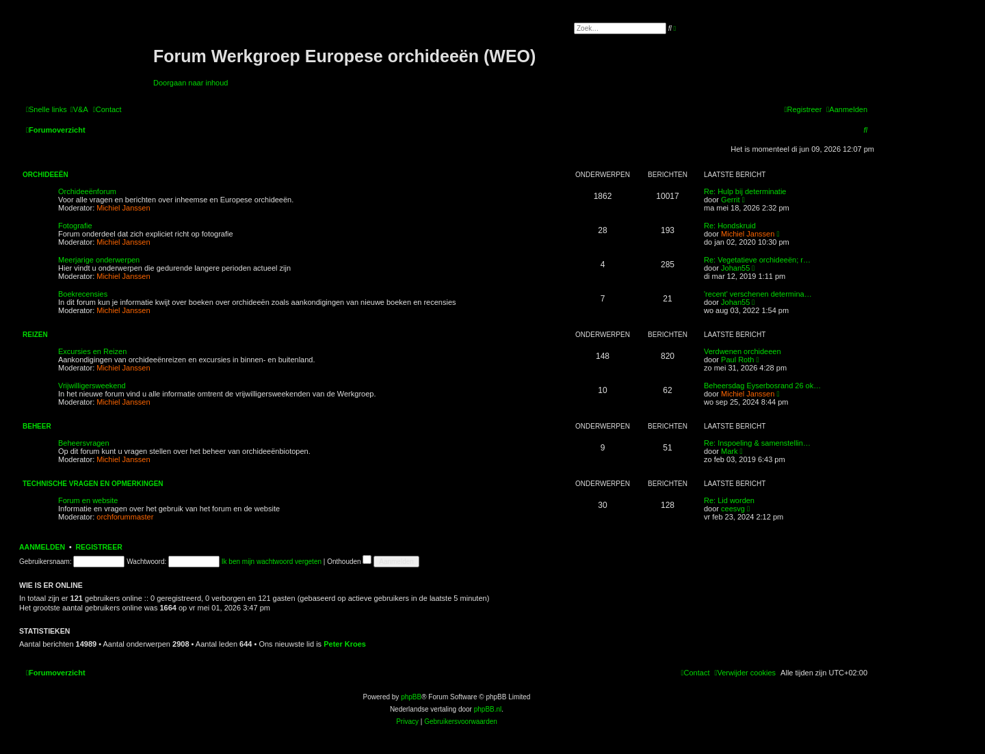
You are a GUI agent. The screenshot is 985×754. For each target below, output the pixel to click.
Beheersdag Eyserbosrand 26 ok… (762, 385)
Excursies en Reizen (92, 351)
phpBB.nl (488, 709)
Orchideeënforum (87, 191)
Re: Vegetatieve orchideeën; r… (757, 260)
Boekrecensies (82, 294)
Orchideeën (45, 174)
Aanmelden (42, 547)
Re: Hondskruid (730, 225)
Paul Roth (737, 359)
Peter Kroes (345, 644)
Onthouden (349, 561)
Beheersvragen (83, 443)
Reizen (35, 334)
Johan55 (735, 268)
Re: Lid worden (729, 500)
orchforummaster (124, 517)
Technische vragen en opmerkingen (93, 483)
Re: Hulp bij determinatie (745, 191)
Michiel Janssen (123, 208)
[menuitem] (79, 109)
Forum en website (88, 500)
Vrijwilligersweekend (92, 385)
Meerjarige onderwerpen (99, 260)
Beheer (37, 426)
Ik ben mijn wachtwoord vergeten (271, 561)
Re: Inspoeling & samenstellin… (757, 443)
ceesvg (733, 508)
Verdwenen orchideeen (742, 351)
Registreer (98, 547)
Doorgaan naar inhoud (190, 83)
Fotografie (75, 225)
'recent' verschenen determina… (758, 294)
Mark (729, 451)
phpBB (411, 697)
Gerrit (730, 200)
